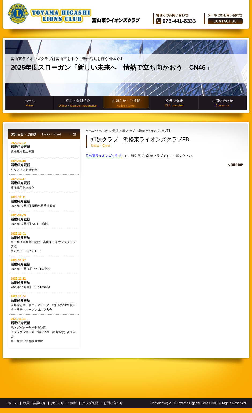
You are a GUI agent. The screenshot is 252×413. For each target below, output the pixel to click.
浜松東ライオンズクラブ (103, 156)
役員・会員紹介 (78, 103)
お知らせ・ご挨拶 (126, 103)
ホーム (29, 103)
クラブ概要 (174, 103)
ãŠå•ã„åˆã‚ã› (225, 21)
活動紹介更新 (20, 147)
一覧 (73, 134)
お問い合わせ (222, 103)
